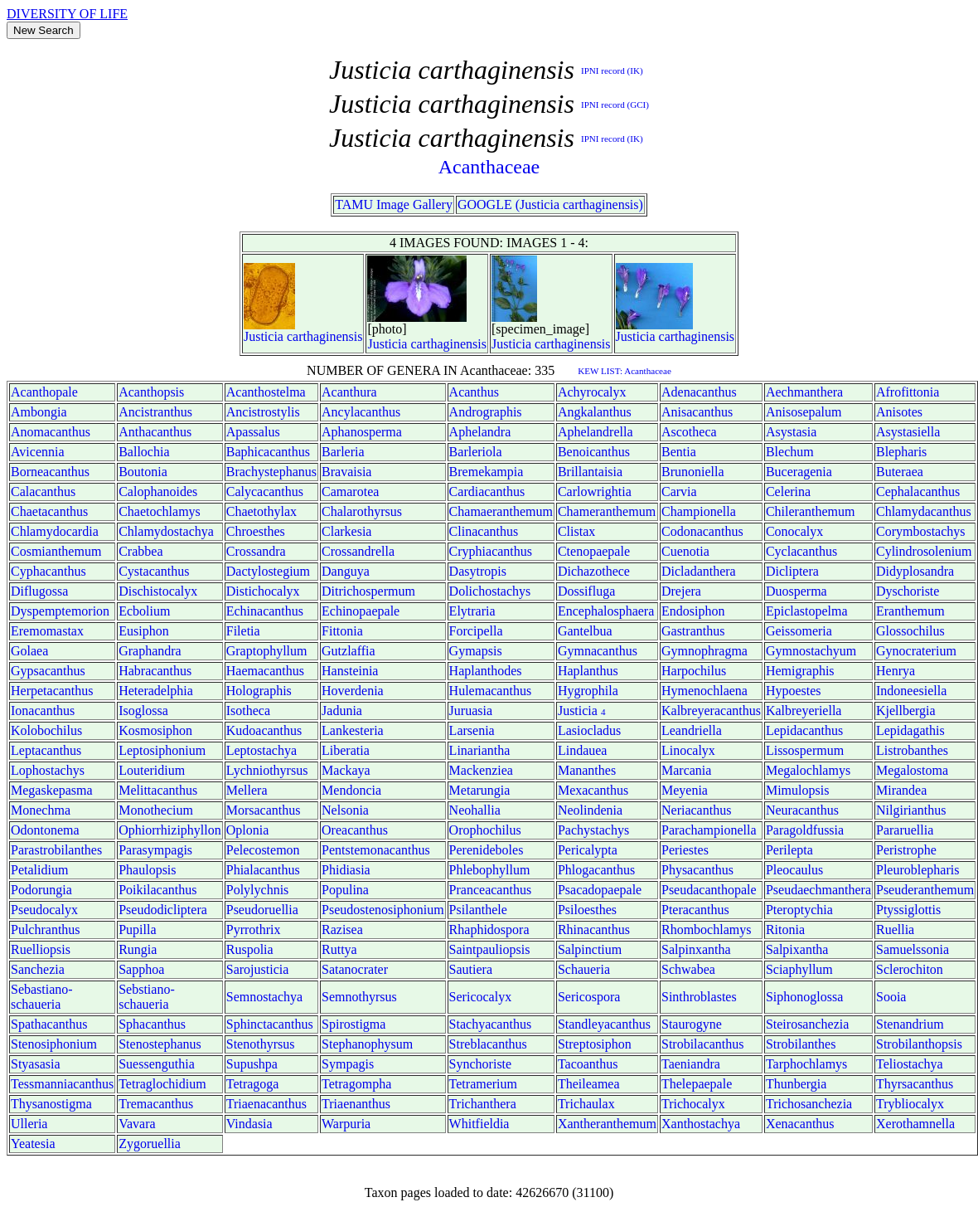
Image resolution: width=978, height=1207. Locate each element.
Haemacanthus (265, 671)
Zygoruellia (150, 1143)
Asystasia (791, 432)
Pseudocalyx (44, 910)
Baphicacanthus (268, 452)
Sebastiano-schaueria (42, 996)
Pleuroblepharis (917, 870)
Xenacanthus (800, 1124)
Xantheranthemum (607, 1124)
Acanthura (349, 392)
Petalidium (39, 870)
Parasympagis (155, 850)
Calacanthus (43, 491)
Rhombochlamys (706, 929)
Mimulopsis (797, 790)
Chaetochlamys (160, 511)
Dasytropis (477, 571)
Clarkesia (346, 531)
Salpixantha (797, 949)
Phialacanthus (263, 870)
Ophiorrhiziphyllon (170, 830)
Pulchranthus (45, 929)
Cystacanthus (154, 571)
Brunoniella (692, 472)
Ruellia (895, 929)
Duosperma (796, 591)
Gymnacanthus (597, 651)
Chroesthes (255, 531)
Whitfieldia (479, 1124)
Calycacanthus (264, 491)
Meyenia (684, 790)
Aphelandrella (595, 432)
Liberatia (346, 750)
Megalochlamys (808, 770)
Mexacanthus (593, 790)
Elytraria (472, 611)
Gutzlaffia (348, 651)
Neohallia (475, 810)
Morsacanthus (263, 810)
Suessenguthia (157, 1064)
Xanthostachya (700, 1124)
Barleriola (475, 452)
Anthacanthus (155, 432)
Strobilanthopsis (919, 1044)
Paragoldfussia (805, 830)
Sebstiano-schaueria (147, 996)
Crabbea (140, 551)
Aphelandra (480, 432)
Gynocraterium (916, 651)
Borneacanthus (50, 472)
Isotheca (248, 710)
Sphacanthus (152, 1024)
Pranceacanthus (490, 890)
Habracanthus (155, 671)
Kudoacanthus (264, 730)
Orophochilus (485, 830)
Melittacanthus (158, 790)
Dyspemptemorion (60, 611)
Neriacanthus (696, 810)
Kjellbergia (906, 710)
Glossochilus (910, 631)
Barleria (343, 452)
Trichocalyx (693, 1104)
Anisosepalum (804, 412)
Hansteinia (350, 671)
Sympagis (348, 1064)
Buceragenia (799, 472)
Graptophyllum (266, 651)
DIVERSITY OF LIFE (67, 14)
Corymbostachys (921, 531)
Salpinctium (590, 949)
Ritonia (785, 929)
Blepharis (901, 452)
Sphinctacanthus (269, 1024)
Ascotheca (689, 432)
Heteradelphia (156, 691)
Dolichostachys (490, 591)
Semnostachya (264, 997)
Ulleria (29, 1124)
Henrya (895, 671)
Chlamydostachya (166, 531)
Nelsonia (345, 810)
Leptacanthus (46, 750)
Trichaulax (586, 1104)
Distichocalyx (263, 591)
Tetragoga (252, 1084)
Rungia (138, 949)
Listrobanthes (912, 750)
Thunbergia (796, 1084)
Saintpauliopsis (489, 949)
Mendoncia (351, 790)
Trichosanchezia (809, 1104)
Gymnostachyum (811, 651)
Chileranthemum (810, 511)
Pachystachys (593, 830)
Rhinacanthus (594, 929)
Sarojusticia (257, 969)
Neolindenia (590, 810)
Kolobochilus (46, 730)
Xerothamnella (915, 1124)
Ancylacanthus (361, 412)
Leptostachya (261, 750)
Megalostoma (912, 770)
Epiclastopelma (807, 611)
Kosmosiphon (155, 730)
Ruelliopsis (40, 949)
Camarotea (350, 491)
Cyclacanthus (801, 551)
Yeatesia (33, 1143)
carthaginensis (325, 336)
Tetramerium (483, 1084)
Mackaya (346, 770)
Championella (698, 511)
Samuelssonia (912, 949)
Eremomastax (47, 631)
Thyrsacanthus (914, 1084)
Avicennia (38, 452)
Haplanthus (588, 671)
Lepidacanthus (804, 730)
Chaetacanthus (49, 511)
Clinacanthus (484, 531)
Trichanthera (482, 1104)
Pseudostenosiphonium (383, 910)
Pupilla (137, 929)
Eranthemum (910, 611)
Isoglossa (143, 710)
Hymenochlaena (704, 691)
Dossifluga (586, 591)
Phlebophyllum (489, 870)
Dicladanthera (698, 571)
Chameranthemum (607, 511)
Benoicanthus (594, 452)
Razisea (342, 929)
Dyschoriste (907, 591)
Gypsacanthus (48, 671)
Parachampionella (709, 830)
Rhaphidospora (489, 929)
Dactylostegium (268, 571)
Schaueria (584, 969)
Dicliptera (792, 571)
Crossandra (256, 551)
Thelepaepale (696, 1084)
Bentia (678, 452)
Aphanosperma (362, 432)
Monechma (40, 810)
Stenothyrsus (260, 1044)
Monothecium (156, 810)
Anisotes (899, 412)
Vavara (137, 1124)
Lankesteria (353, 730)
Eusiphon (143, 631)
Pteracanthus (695, 910)
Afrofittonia (907, 392)
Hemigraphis (800, 671)
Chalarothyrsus (362, 511)
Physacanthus (697, 870)
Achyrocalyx (592, 392)
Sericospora (589, 997)
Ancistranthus (155, 412)
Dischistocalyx (158, 591)
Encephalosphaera (606, 611)
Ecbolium (144, 611)
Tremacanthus (156, 1104)
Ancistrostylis (263, 412)
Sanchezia (38, 969)
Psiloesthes (587, 910)
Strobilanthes (800, 1044)
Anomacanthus (50, 432)
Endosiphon (692, 611)
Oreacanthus (355, 830)
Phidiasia (346, 870)
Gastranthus (692, 631)
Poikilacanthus (157, 890)
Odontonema (45, 830)
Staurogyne (691, 1024)
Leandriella (691, 730)
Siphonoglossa (804, 997)
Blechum (790, 452)
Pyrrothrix (253, 929)
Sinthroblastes (699, 997)
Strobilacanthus (702, 1044)
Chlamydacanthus (923, 511)
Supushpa (252, 1064)
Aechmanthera (804, 392)
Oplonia (247, 830)
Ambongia (39, 412)
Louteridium (152, 770)
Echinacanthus (264, 611)
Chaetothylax (261, 511)
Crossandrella (358, 551)
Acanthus (474, 392)
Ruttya (339, 949)
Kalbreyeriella (804, 710)
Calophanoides (158, 491)
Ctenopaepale (594, 551)
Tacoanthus (588, 1064)
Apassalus (253, 432)
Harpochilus (693, 671)
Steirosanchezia (807, 1024)
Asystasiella (908, 432)
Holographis (259, 691)
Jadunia (342, 710)
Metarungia (480, 790)
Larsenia (472, 730)
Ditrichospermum (368, 591)
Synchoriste (480, 1064)
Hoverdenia (353, 691)
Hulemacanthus (490, 691)
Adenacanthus (699, 392)
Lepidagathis (910, 730)
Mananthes (587, 770)
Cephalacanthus (918, 491)
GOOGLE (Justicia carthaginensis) (550, 204)
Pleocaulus (794, 870)
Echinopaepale (360, 611)
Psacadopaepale (600, 890)
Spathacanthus (49, 1024)
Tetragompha (356, 1084)
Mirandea (901, 790)
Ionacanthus (43, 710)
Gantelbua (585, 631)
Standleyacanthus (604, 1024)
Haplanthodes (485, 671)
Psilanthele (478, 910)
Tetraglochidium (162, 1084)
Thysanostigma (51, 1104)
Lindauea (583, 750)
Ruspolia (250, 949)
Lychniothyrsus (267, 770)
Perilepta (789, 850)
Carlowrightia (595, 491)
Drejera (681, 591)
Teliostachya (909, 1064)
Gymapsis (475, 651)
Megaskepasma (52, 790)
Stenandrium (910, 1024)
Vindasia (249, 1124)
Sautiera (470, 969)
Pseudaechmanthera (818, 890)
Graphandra (150, 651)
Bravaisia (346, 472)
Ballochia (144, 452)
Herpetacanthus (52, 691)
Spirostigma (353, 1024)
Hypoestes (793, 691)
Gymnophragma (704, 651)
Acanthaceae (489, 167)
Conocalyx (794, 531)
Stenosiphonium (54, 1044)
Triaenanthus (356, 1104)
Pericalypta (587, 850)
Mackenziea (481, 770)
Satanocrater (355, 969)
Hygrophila (588, 691)
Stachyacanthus (490, 1024)
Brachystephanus (271, 472)
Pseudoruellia (262, 910)
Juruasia (470, 710)
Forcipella (476, 631)
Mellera (247, 790)
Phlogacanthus (596, 870)
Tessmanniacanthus (62, 1084)
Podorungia (41, 890)
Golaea (29, 651)
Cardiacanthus (487, 491)
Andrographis (485, 412)
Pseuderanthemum (925, 890)
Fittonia (342, 631)
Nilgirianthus (911, 810)
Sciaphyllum (799, 969)
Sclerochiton (909, 969)
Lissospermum (805, 750)
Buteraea (899, 472)
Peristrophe (906, 850)
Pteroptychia (799, 910)
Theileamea (589, 1084)
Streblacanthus (488, 1044)
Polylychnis (257, 890)
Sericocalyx (480, 997)
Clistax (576, 531)
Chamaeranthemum (501, 511)
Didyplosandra (915, 571)
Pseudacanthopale (709, 890)
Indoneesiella (911, 691)
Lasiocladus (589, 730)
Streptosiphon (595, 1044)
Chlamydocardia (55, 531)
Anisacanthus (697, 412)
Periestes (685, 850)
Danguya (346, 571)
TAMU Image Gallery (394, 204)
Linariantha (480, 750)
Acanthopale (44, 392)
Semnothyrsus (359, 997)
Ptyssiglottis (908, 910)
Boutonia (143, 472)
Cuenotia (685, 551)
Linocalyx (688, 750)
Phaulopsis (147, 870)
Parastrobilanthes (56, 850)
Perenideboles (486, 850)
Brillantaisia (590, 472)
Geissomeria (799, 631)
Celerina (788, 491)
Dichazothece (594, 571)
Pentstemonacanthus (376, 850)
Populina (345, 890)
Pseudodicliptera (163, 910)
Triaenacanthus (266, 1104)
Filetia (243, 631)
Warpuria (346, 1124)
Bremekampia (486, 472)
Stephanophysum (367, 1044)
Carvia (679, 491)
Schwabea (688, 969)
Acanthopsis (151, 392)
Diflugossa (39, 591)
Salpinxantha (696, 949)
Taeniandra (690, 1064)
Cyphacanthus (48, 571)
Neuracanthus (802, 810)
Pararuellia (904, 830)
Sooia (891, 997)
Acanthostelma (266, 392)
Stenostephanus (160, 1044)
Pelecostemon (263, 850)
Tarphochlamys (806, 1064)
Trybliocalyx (910, 1104)
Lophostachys (48, 770)
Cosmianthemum (56, 551)
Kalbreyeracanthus (711, 710)
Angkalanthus (595, 412)
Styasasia (36, 1064)
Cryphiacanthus (490, 551)
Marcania (686, 770)
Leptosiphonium (162, 750)
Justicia (263, 336)
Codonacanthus (702, 531)
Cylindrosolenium (924, 551)
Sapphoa (141, 969)
